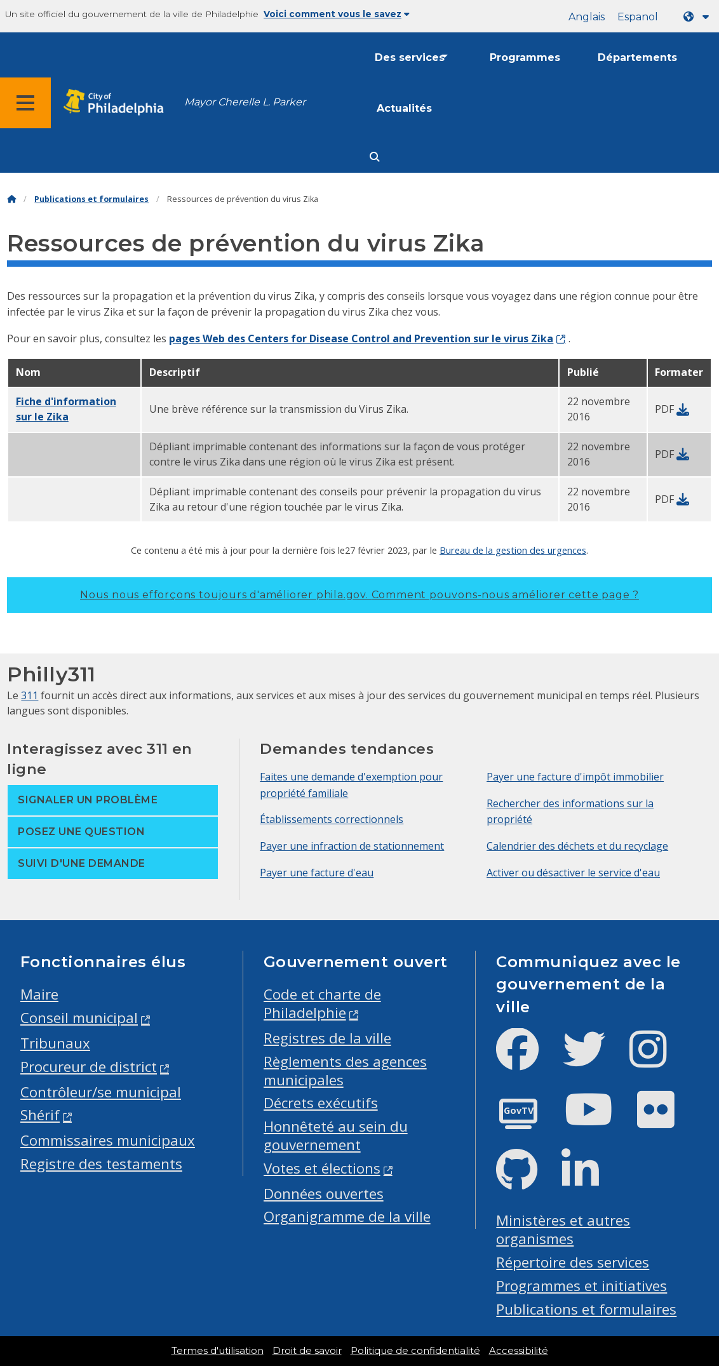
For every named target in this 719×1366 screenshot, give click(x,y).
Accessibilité (518, 1350)
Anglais (586, 17)
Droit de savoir (307, 1350)
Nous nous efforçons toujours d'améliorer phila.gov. (359, 595)
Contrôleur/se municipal (100, 1092)
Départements (637, 57)
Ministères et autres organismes (563, 1229)
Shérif (40, 1115)
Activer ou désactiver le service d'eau (573, 873)
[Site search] (375, 157)
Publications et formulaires (91, 199)
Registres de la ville (327, 1038)
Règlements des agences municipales (345, 1071)
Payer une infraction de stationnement (352, 846)
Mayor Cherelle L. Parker (245, 102)
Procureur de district (88, 1066)
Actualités (404, 108)
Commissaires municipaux (107, 1140)
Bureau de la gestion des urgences (513, 550)
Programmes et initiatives (581, 1286)
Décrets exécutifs (321, 1103)
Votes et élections (322, 1168)
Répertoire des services (572, 1262)
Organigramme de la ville (347, 1216)
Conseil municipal (79, 1018)
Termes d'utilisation (217, 1350)
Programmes (525, 57)
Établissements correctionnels (331, 819)
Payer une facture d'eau (316, 873)
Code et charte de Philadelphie (322, 1003)
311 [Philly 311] (29, 695)
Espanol (637, 17)
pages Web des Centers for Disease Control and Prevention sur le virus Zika (361, 338)
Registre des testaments (101, 1164)
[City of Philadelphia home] (117, 102)
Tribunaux (55, 1043)
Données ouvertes (324, 1193)
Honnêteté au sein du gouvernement (336, 1135)
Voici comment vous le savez (337, 14)
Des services (410, 57)
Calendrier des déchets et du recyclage (577, 846)
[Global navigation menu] (25, 102)
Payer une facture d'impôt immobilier (575, 777)
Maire (39, 994)
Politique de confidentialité (415, 1350)
